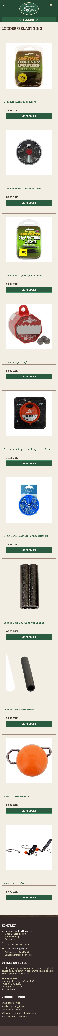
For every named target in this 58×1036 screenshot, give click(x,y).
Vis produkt (29, 116)
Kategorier (29, 20)
